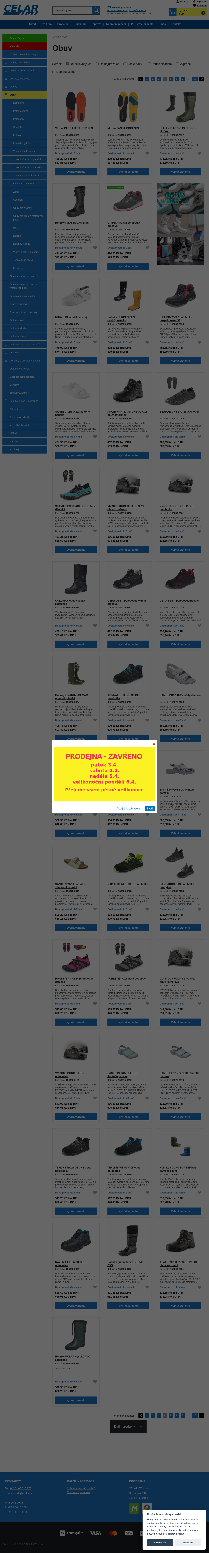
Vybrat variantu (76, 171)
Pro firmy (46, 24)
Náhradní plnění (116, 24)
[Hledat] (72, 10)
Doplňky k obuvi (22, 243)
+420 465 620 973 (117, 10)
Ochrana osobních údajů (81, 1488)
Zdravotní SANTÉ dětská (26, 175)
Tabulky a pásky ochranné (24, 401)
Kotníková (18, 102)
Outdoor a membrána (25, 183)
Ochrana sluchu (18, 328)
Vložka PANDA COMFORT (123, 128)
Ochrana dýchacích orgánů (24, 344)
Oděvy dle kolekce (20, 62)
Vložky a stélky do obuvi (26, 252)
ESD (15, 227)
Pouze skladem (162, 64)
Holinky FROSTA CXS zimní (72, 222)
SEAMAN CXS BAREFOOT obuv (179, 411)
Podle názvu (135, 64)
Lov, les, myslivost (20, 78)
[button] (188, 12)
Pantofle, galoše (22, 143)
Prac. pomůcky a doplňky (23, 312)
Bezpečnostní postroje (22, 376)
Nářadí (13, 433)
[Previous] (140, 79)
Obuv (13, 94)
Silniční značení (18, 409)
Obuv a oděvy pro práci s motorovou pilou (23, 286)
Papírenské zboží (19, 417)
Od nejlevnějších (80, 64)
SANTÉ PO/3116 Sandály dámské (180, 695)
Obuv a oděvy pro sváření (24, 276)
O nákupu (80, 24)
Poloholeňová (20, 111)
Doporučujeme (14, 39)
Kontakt (176, 24)
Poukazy (14, 449)
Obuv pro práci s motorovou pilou (28, 217)
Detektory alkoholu (20, 368)
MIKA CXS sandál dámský (71, 317)
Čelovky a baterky (19, 393)
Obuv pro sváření (22, 207)
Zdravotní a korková (24, 151)
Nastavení (188, 1542)
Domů (56, 36)
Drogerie (14, 352)
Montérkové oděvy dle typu (24, 54)
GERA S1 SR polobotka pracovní (180, 600)
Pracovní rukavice (19, 304)
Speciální (18, 199)
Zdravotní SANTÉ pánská (27, 159)
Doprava (96, 24)
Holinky (17, 135)
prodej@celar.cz (137, 10)
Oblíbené (202, 5)
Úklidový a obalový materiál (25, 360)
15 (194, 79)
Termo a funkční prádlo (22, 296)
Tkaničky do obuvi (23, 260)
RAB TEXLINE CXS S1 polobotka (128, 884)
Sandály (17, 127)
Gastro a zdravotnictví (22, 70)
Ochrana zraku (18, 320)
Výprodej (11, 48)
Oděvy (13, 86)
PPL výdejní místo (142, 24)
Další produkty (124, 1431)
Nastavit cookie (176, 1533)
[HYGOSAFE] (180, 223)
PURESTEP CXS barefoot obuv (126, 978)
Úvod (32, 24)
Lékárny (14, 384)
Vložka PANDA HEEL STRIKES (74, 128)
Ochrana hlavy (18, 336)
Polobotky (18, 119)
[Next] (201, 79)
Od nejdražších (109, 64)
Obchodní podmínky (78, 1492)
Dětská (17, 235)
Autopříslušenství (19, 425)
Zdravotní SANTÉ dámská (27, 167)
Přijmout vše (160, 1542)
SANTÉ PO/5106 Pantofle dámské (76, 789)
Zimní (16, 191)
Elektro (14, 441)
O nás (162, 24)
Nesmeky (18, 268)
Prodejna (62, 24)
